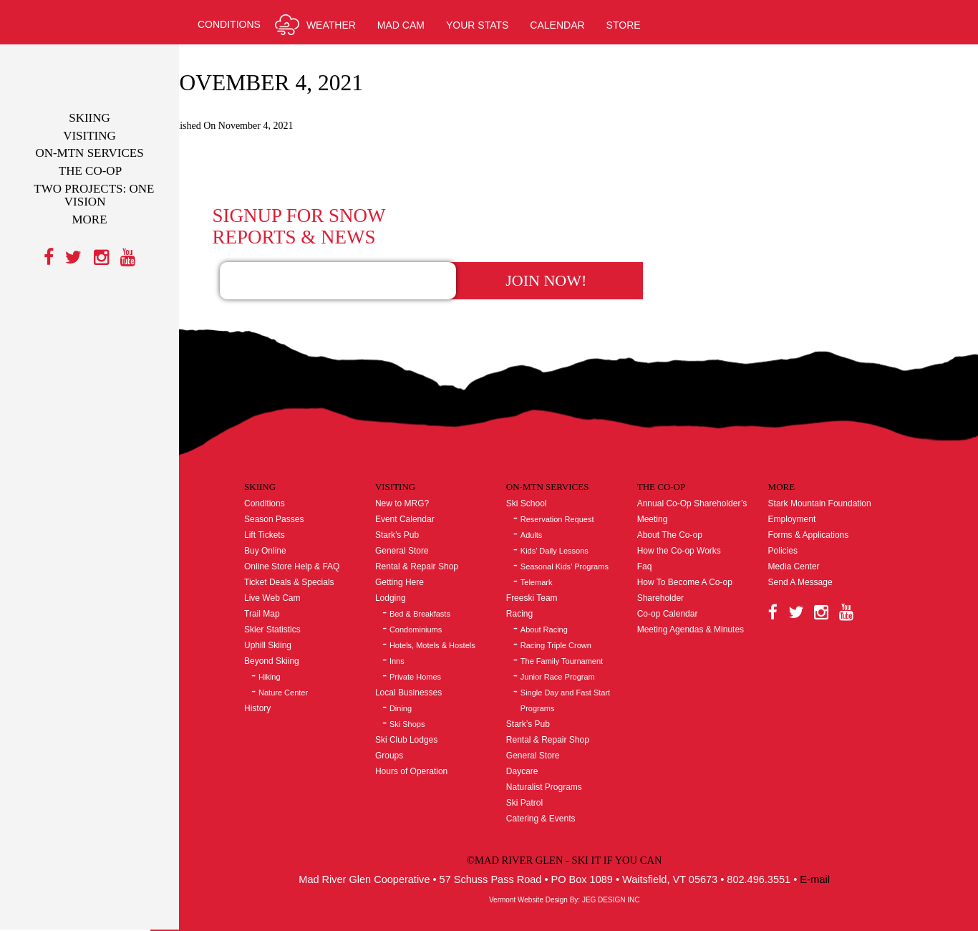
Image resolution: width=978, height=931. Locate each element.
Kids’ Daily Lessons (571, 522)
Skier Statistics (298, 602)
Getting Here (420, 554)
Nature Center (309, 664)
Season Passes (299, 491)
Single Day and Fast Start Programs (581, 672)
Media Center (801, 539)
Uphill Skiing (293, 617)
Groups (410, 728)
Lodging (411, 570)
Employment (799, 491)
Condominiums (436, 601)
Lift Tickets (290, 507)
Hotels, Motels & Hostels (453, 617)
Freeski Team (548, 570)
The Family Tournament (578, 633)
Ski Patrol (541, 775)
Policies (790, 523)
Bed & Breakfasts (440, 586)
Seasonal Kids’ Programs (581, 538)
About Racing (560, 601)
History (283, 680)
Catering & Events (557, 791)
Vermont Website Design (542, 871)
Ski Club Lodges (427, 712)
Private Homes (436, 649)
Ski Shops (428, 696)
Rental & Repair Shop (437, 539)
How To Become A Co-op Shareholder (696, 562)
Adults (548, 507)
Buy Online (291, 523)
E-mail (837, 850)
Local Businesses (429, 665)
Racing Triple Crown (572, 617)
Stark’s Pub (418, 507)
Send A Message (807, 554)
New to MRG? (423, 476)
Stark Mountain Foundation (826, 476)
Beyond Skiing (297, 633)
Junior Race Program (574, 649)
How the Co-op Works (690, 523)
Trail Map (288, 586)
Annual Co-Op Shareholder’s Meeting (704, 483)
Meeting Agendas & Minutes (702, 602)
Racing (536, 586)
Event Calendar (425, 491)
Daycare (539, 743)
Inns (417, 633)
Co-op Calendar (679, 586)
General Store (423, 523)
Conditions (290, 476)
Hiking (295, 649)
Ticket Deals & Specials (315, 554)
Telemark (553, 554)
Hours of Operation (432, 743)
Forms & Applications (815, 507)
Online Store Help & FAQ (317, 539)
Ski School (543, 476)
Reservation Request (574, 491)
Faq (656, 539)
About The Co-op (681, 507)
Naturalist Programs (561, 759)
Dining (421, 680)
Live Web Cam (298, 570)
